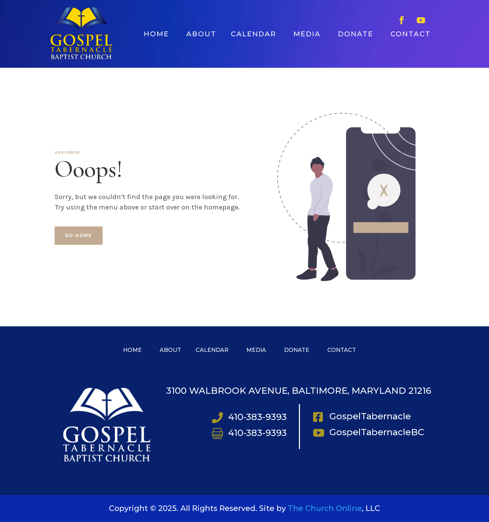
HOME (156, 34)
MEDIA (307, 34)
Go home (78, 235)
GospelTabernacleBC (376, 432)
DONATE (355, 34)
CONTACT (411, 34)
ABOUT (201, 34)
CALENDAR (253, 34)
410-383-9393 (257, 416)
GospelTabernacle (370, 416)
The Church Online (325, 508)
